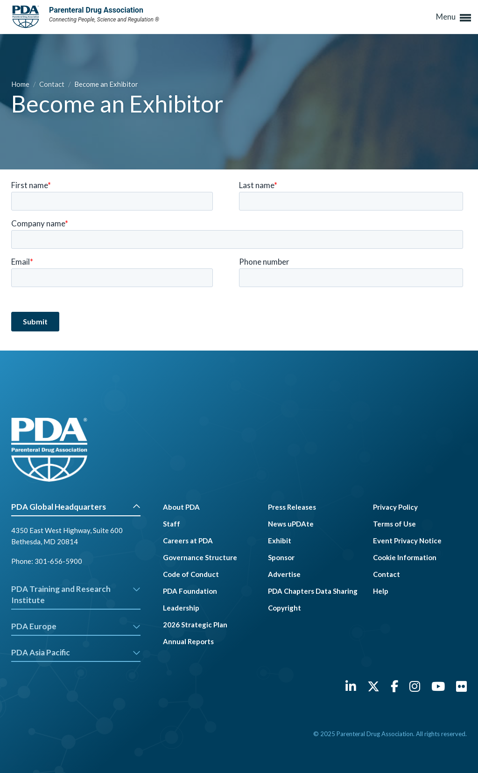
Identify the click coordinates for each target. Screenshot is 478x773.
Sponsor (281, 557)
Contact (52, 84)
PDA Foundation (190, 591)
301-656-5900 (58, 561)
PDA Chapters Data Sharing (313, 591)
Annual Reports (188, 641)
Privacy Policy (395, 507)
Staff (171, 524)
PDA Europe (76, 626)
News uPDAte (291, 524)
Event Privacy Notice (407, 540)
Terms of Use (394, 524)
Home (21, 84)
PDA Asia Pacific (76, 652)
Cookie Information (404, 557)
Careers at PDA (188, 540)
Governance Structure (200, 557)
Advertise (284, 574)
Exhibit (279, 540)
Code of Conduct (191, 574)
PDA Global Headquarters (76, 507)
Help (380, 591)
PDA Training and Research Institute (76, 594)
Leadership (181, 608)
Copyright (284, 608)
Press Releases (292, 507)
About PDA (181, 507)
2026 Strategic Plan (195, 624)
